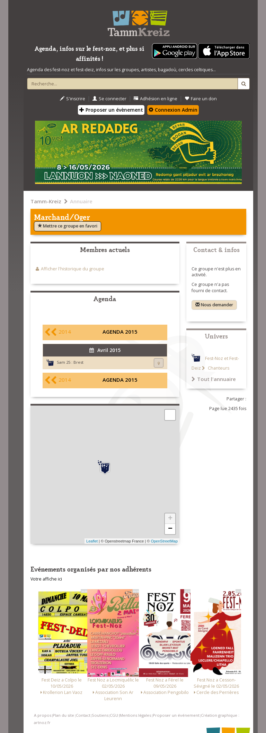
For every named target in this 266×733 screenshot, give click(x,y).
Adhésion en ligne (155, 99)
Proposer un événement (176, 715)
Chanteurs (218, 368)
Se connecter (109, 99)
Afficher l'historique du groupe (72, 269)
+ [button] (170, 518)
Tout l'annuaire (214, 378)
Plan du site (63, 715)
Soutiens (100, 715)
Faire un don (201, 99)
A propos (42, 715)
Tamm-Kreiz (45, 201)
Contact (83, 715)
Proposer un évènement (111, 109)
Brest (78, 362)
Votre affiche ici (46, 579)
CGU (114, 715)
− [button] (170, 529)
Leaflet (92, 541)
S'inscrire (72, 99)
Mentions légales (135, 715)
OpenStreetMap (164, 541)
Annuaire (81, 201)
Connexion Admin (173, 109)
